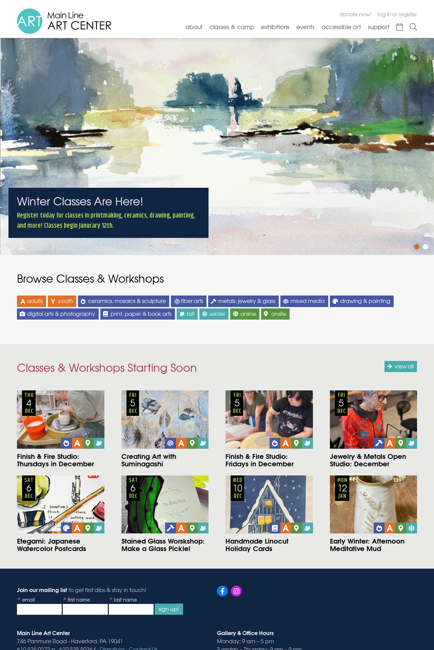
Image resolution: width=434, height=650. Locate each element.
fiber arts (192, 301)
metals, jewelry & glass (246, 301)
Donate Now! (355, 14)
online (248, 313)
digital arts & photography (61, 313)
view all (404, 366)
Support (379, 26)
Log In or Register (397, 14)
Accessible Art (341, 26)
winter (217, 313)
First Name (79, 599)
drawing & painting (365, 301)
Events (305, 26)
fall (190, 313)
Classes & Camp (232, 26)
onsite (278, 313)
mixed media (308, 301)
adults (35, 301)
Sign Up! (169, 609)
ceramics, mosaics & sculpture (127, 301)
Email (28, 599)
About (194, 26)
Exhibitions (275, 26)
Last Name (125, 599)
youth (65, 301)
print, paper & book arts (141, 313)
